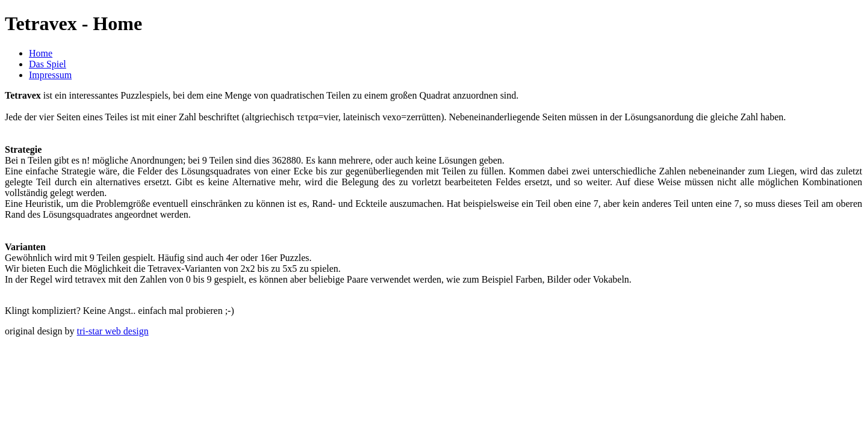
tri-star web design (113, 331)
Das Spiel (47, 64)
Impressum (50, 75)
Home (40, 53)
